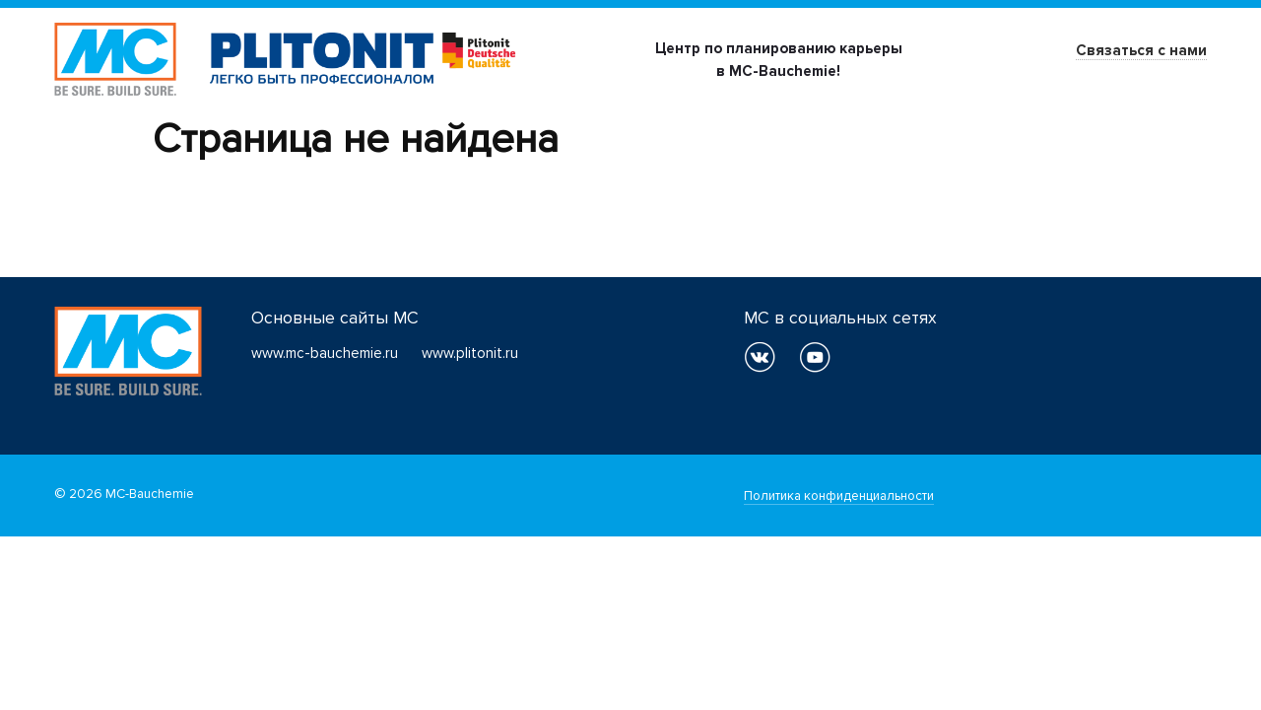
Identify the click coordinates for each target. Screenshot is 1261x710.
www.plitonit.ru (470, 353)
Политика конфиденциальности (839, 496)
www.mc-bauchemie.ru (324, 353)
